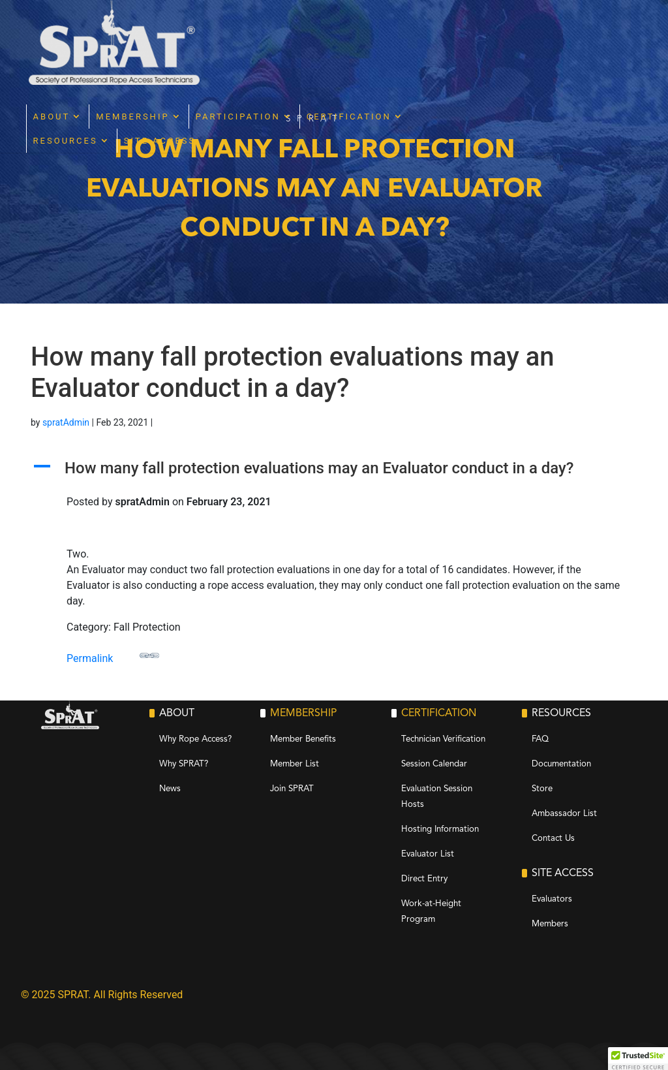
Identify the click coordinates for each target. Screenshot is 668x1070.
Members (550, 924)
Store (542, 789)
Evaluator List (427, 854)
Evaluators (552, 899)
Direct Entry (424, 879)
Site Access (283, 56)
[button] (334, 472)
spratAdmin (65, 422)
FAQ (540, 739)
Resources (188, 56)
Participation (360, 31)
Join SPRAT (292, 789)
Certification (471, 31)
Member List (294, 764)
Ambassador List (564, 814)
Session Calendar (434, 764)
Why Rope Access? (195, 739)
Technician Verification (443, 739)
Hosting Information (440, 829)
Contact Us (553, 838)
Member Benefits (303, 739)
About (174, 31)
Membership (255, 31)
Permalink (113, 655)
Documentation (561, 764)
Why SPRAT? (183, 764)
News (170, 789)
